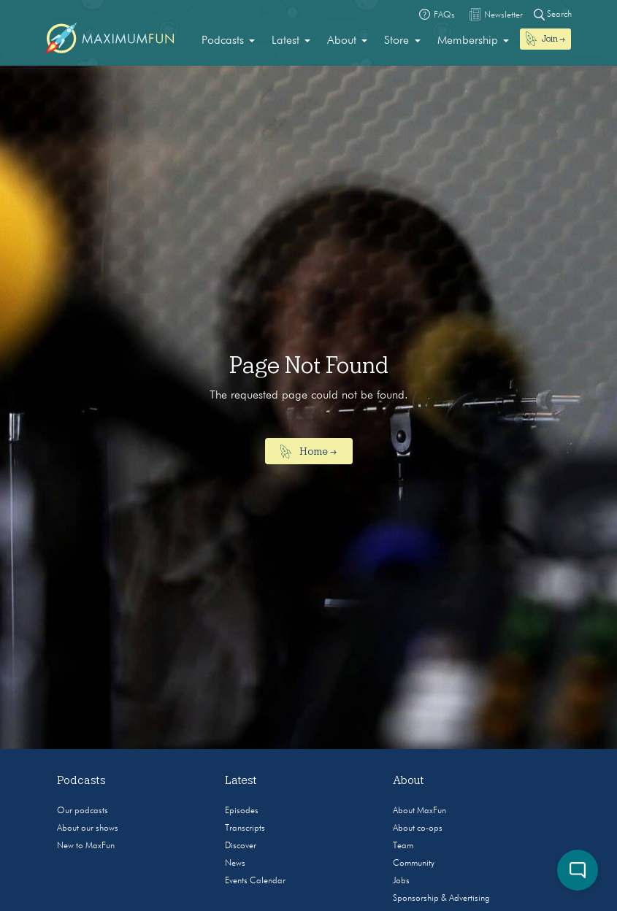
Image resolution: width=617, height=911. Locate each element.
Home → (308, 452)
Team (403, 846)
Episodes (241, 811)
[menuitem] (228, 40)
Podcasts (223, 41)
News (235, 863)
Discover (240, 846)
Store (396, 41)
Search (553, 14)
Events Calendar (255, 881)
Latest (285, 41)
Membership (467, 41)
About (341, 41)
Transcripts (245, 828)
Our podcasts (82, 811)
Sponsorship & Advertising (441, 898)
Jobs (401, 881)
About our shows (87, 828)
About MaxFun (419, 811)
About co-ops (417, 828)
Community (413, 863)
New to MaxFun (86, 846)
